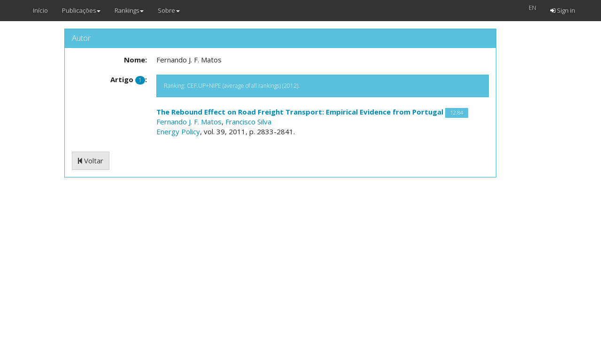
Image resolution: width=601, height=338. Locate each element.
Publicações (81, 10)
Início (40, 10)
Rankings (129, 10)
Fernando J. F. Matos (189, 121)
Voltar (90, 160)
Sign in (562, 10)
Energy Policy (178, 131)
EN (532, 7)
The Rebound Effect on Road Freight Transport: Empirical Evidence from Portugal (299, 111)
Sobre (169, 10)
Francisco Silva (248, 121)
